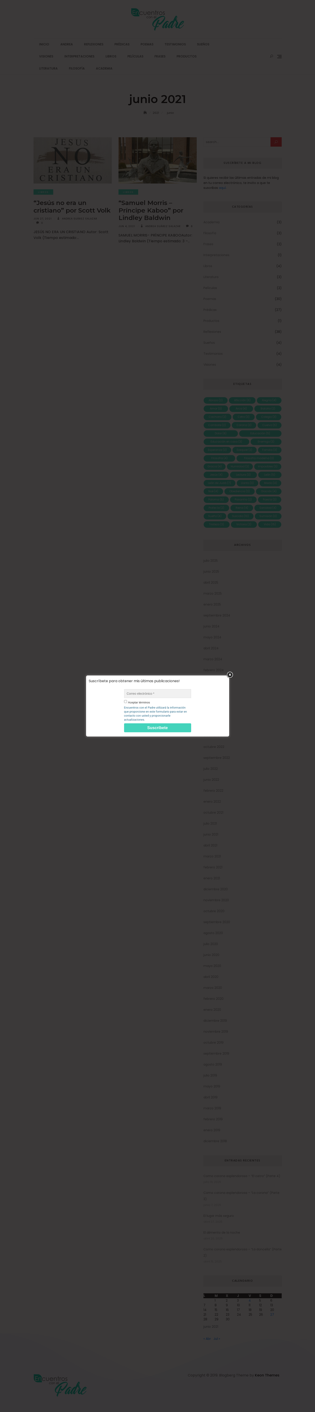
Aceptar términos (139, 702)
